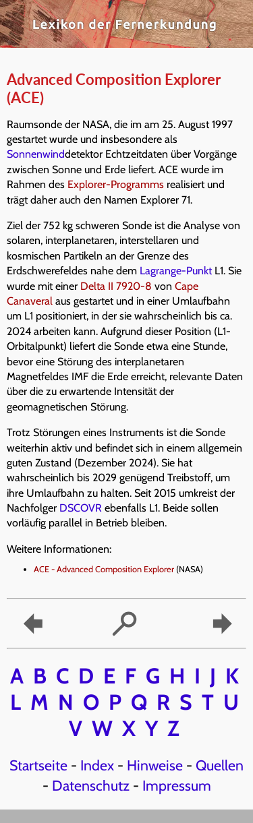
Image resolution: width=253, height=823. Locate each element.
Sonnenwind (36, 154)
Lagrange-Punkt (176, 270)
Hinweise (155, 765)
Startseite (38, 765)
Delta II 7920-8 (116, 286)
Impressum (176, 785)
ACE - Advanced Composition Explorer (104, 569)
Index (97, 765)
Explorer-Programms (115, 184)
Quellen (220, 765)
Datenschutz (91, 785)
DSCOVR (80, 507)
